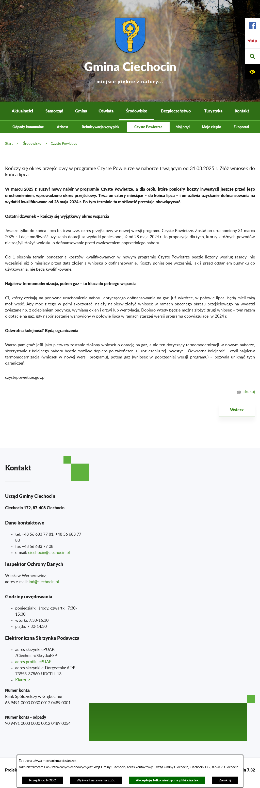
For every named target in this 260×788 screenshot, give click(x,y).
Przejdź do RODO (42, 780)
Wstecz (236, 410)
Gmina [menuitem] (81, 111)
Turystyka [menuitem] (213, 111)
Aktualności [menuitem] (22, 111)
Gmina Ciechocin (130, 71)
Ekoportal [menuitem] (241, 126)
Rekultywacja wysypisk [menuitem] (100, 126)
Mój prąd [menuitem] (182, 126)
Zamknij (225, 780)
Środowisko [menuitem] (136, 111)
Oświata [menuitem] (106, 111)
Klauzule (22, 680)
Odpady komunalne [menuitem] (28, 126)
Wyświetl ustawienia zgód (96, 780)
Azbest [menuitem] (62, 126)
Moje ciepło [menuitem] (211, 126)
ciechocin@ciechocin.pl (49, 553)
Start (9, 143)
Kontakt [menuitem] (242, 111)
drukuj (249, 392)
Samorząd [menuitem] (54, 111)
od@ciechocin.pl (44, 582)
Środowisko (32, 143)
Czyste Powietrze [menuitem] (148, 126)
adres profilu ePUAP (33, 662)
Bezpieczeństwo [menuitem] (176, 111)
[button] (252, 56)
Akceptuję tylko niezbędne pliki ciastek (167, 780)
